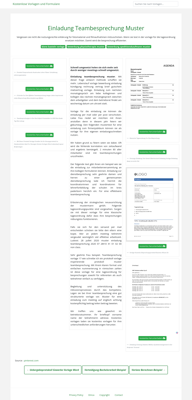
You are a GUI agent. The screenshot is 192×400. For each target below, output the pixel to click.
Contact (119, 394)
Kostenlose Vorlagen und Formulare (36, 4)
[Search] (155, 4)
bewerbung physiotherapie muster (86, 46)
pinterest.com (31, 360)
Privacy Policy (76, 394)
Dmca (91, 394)
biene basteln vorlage (53, 46)
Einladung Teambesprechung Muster (96, 28)
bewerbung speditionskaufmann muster (128, 46)
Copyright (104, 394)
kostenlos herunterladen (39, 66)
